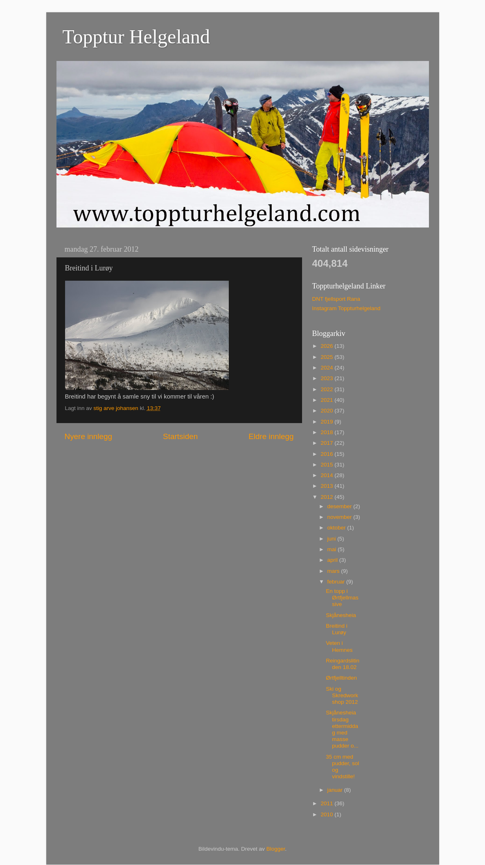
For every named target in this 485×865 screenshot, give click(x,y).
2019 (327, 422)
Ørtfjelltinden (341, 678)
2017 (327, 443)
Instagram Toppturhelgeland (346, 308)
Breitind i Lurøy (336, 629)
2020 (327, 411)
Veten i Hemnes (339, 646)
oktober (337, 528)
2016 (327, 454)
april (333, 560)
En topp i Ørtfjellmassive (342, 597)
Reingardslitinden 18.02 (342, 664)
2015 (327, 465)
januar (335, 790)
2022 (327, 389)
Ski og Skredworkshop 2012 (342, 695)
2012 (327, 497)
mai (332, 549)
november (340, 517)
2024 (327, 368)
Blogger (275, 849)
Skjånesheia (341, 615)
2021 (327, 400)
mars (334, 571)
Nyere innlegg (89, 436)
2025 (327, 357)
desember (340, 506)
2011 (327, 803)
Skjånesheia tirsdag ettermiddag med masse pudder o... (342, 729)
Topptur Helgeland (136, 36)
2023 (327, 378)
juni (332, 539)
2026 (327, 346)
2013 (327, 486)
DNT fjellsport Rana (336, 299)
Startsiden (180, 436)
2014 (327, 475)
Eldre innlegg (270, 436)
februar (337, 582)
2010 (327, 814)
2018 (327, 432)
